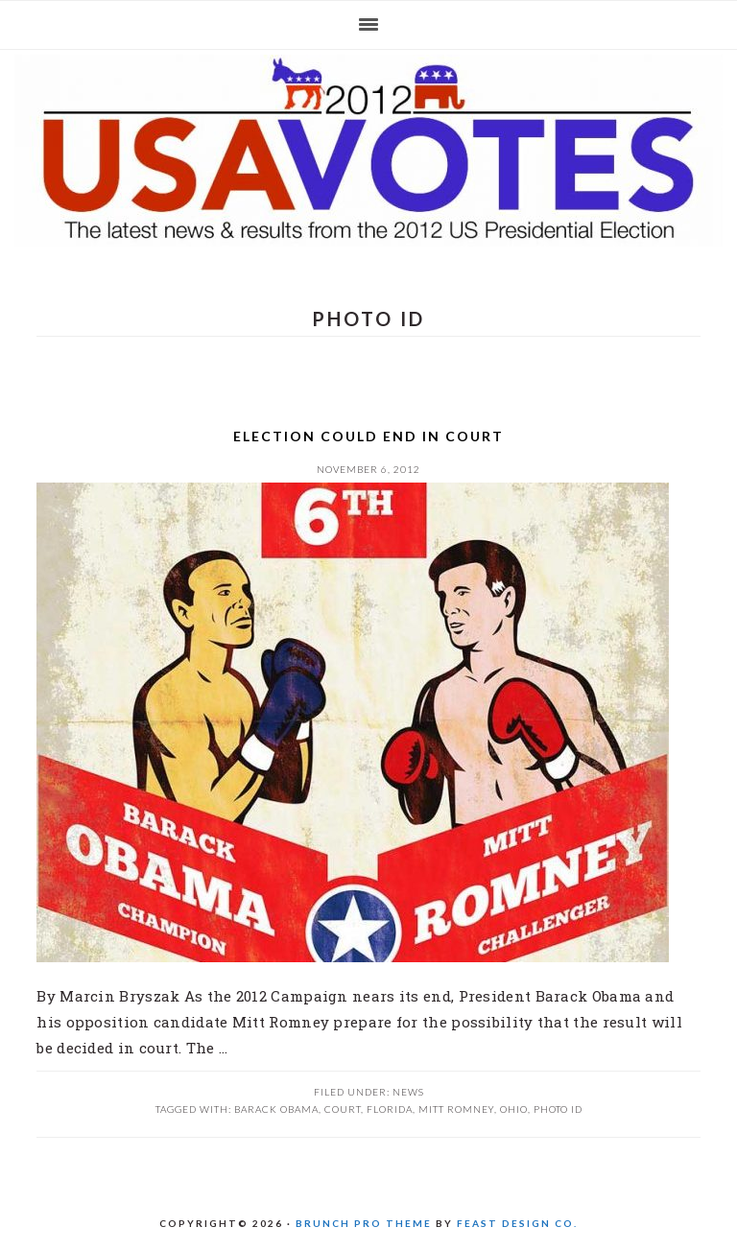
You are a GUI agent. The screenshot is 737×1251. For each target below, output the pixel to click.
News (408, 1092)
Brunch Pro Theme (364, 1223)
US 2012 (368, 151)
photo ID (558, 1109)
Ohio (514, 1109)
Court (342, 1109)
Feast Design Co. (517, 1223)
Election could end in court (368, 436)
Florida (390, 1109)
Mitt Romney (456, 1109)
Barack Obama (276, 1109)
